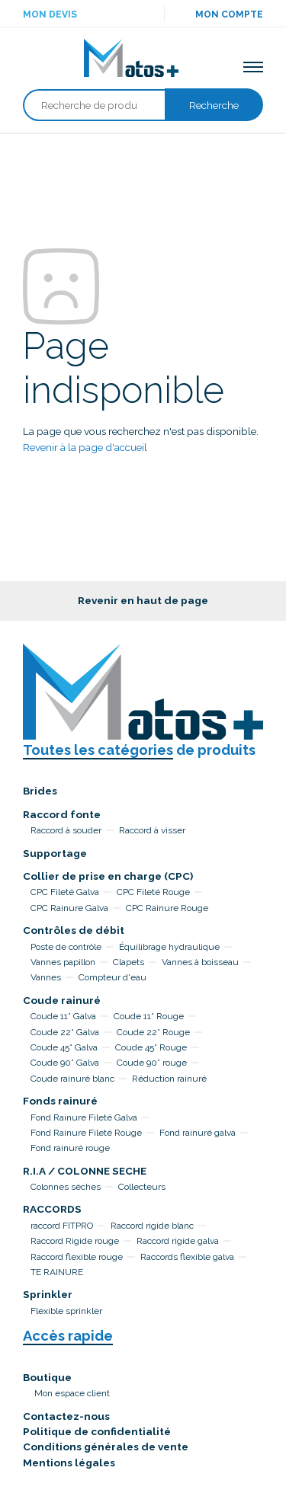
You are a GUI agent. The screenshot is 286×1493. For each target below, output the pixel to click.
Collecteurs (141, 1186)
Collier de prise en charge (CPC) (108, 876)
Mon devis (50, 14)
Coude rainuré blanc (72, 1078)
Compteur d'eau (112, 977)
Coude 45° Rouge (151, 1047)
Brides (40, 791)
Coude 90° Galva (65, 1062)
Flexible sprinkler (66, 1311)
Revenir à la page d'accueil (85, 447)
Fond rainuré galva (197, 1132)
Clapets (128, 962)
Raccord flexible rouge (77, 1257)
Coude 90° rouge (152, 1062)
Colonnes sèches (66, 1186)
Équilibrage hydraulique (169, 947)
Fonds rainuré (60, 1101)
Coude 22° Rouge (153, 1032)
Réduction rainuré (169, 1078)
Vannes (46, 977)
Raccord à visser (152, 830)
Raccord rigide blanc (152, 1225)
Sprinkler (47, 1294)
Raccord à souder (66, 830)
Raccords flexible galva (187, 1257)
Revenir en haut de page (143, 600)
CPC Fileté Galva (65, 892)
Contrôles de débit (73, 930)
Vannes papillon (63, 962)
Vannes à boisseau (200, 962)
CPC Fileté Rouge (153, 892)
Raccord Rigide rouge (75, 1241)
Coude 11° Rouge (149, 1016)
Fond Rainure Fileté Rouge (86, 1132)
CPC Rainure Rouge (167, 908)
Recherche (214, 105)
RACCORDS (52, 1209)
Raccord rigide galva (178, 1241)
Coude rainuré (62, 1000)
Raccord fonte (62, 814)
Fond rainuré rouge (70, 1148)
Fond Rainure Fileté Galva (84, 1117)
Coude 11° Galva (63, 1016)
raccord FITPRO (62, 1225)
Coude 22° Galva (65, 1032)
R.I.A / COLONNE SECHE (84, 1171)
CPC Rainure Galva (69, 908)
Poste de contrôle (66, 947)
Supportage (55, 853)
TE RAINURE (57, 1272)
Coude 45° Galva (64, 1047)
